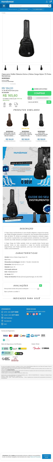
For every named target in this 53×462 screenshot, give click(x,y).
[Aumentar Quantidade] (31, 97)
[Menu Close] (3, 5)
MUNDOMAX (6, 78)
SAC (5, 324)
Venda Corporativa (11, 369)
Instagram (8, 318)
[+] (40, 285)
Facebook (7, 321)
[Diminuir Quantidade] (31, 99)
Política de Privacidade (35, 456)
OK (49, 102)
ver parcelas (5, 92)
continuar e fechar (46, 456)
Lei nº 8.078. (17, 371)
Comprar (39, 93)
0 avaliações (13, 83)
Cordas (3, 12)
